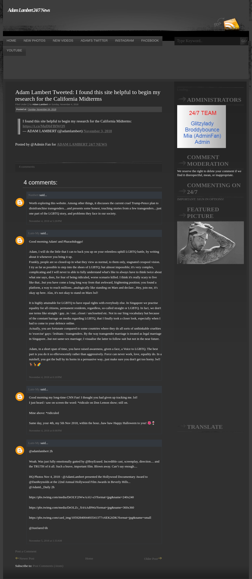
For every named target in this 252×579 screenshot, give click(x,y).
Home (89, 558)
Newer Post (24, 558)
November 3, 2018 (98, 131)
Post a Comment (25, 551)
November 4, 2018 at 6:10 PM (45, 377)
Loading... (183, 89)
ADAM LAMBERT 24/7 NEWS (82, 144)
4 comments (27, 166)
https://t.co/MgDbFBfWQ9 (44, 126)
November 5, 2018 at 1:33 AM (45, 540)
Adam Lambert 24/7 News (29, 10)
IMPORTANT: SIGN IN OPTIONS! (200, 199)
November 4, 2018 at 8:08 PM (45, 430)
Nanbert (33, 195)
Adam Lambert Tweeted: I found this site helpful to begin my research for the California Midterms (87, 95)
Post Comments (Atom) (48, 566)
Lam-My (34, 233)
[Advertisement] (92, 24)
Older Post (153, 559)
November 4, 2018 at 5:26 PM (45, 220)
